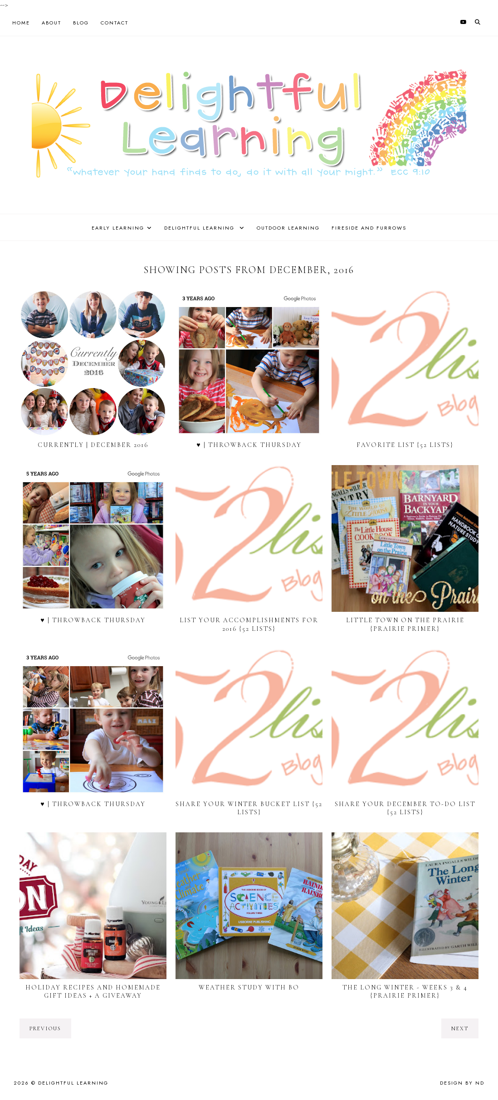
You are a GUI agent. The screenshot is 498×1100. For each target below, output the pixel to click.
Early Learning (118, 227)
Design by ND (462, 1082)
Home (21, 22)
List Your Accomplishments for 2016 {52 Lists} (249, 624)
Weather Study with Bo (249, 987)
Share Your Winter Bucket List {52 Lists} (249, 808)
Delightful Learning (200, 227)
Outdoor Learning (288, 227)
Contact (114, 22)
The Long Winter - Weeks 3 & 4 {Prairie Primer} (405, 991)
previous (45, 1028)
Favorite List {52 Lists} (405, 445)
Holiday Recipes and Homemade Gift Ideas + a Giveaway (93, 991)
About (51, 22)
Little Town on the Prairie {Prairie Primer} (405, 624)
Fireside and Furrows (369, 227)
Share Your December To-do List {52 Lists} (405, 808)
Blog (81, 22)
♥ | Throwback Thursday (248, 445)
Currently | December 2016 (93, 445)
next (460, 1028)
